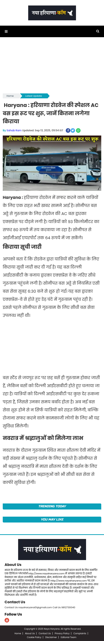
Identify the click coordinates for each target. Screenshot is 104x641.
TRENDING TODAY (52, 506)
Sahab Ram (14, 130)
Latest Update (33, 96)
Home (10, 96)
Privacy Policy (62, 633)
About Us (13, 564)
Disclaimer (51, 637)
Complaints (79, 633)
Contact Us (15, 602)
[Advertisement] (52, 67)
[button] (6, 31)
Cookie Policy (34, 637)
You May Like (52, 519)
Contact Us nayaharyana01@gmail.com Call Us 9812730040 (40, 607)
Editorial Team (68, 637)
